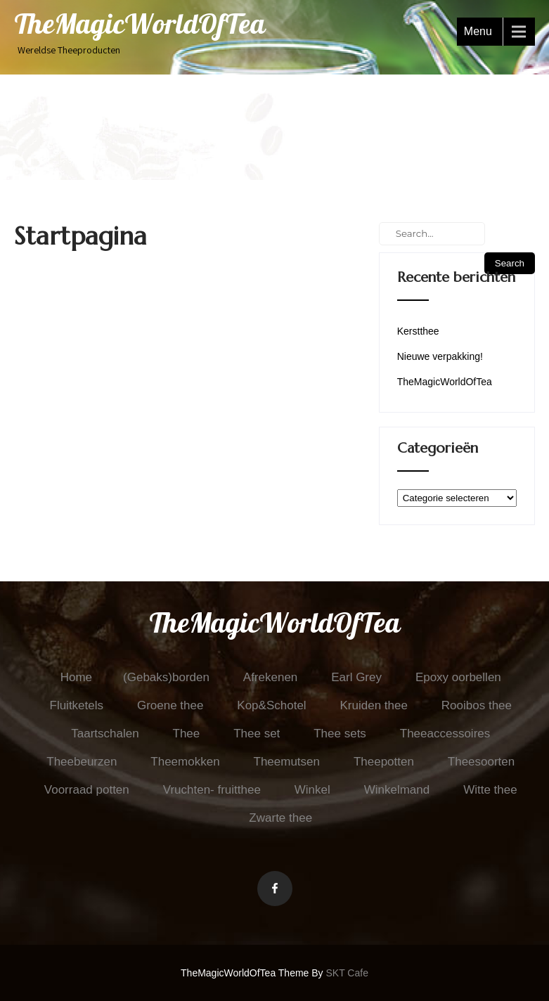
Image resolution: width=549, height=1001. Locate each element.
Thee (186, 733)
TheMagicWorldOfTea (444, 381)
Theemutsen (287, 761)
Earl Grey (356, 677)
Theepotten (384, 761)
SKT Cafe (347, 973)
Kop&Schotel (271, 705)
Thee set (256, 733)
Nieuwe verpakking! (440, 356)
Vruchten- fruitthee (212, 789)
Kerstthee (418, 331)
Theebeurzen (81, 761)
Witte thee (490, 789)
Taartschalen (104, 733)
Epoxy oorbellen (458, 677)
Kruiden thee (374, 705)
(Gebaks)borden (166, 677)
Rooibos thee (476, 705)
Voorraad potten (86, 789)
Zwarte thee (280, 818)
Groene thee (170, 705)
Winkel (312, 789)
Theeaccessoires (445, 733)
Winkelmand (397, 789)
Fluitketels (77, 705)
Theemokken (184, 761)
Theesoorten (481, 761)
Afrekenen (270, 677)
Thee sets (340, 733)
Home (76, 677)
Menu (478, 31)
